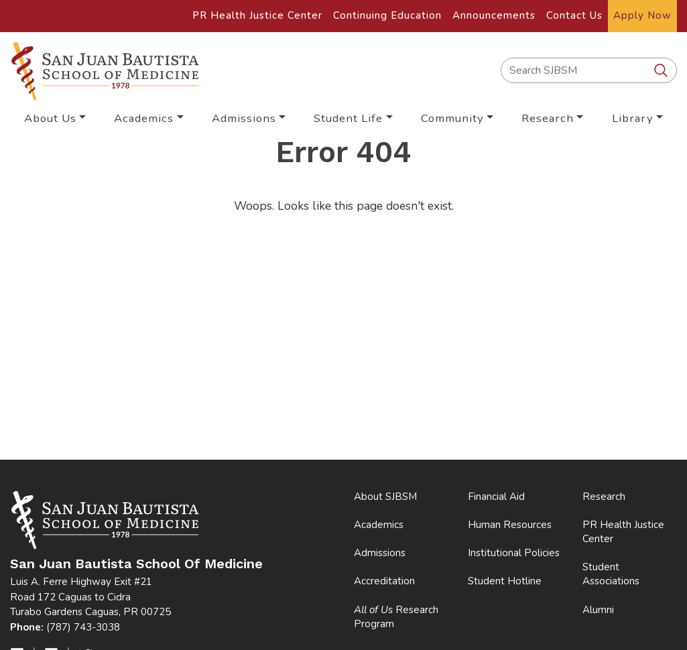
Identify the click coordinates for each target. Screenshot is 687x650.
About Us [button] (50, 118)
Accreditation (384, 581)
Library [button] (632, 118)
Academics (378, 524)
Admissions (379, 553)
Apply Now (642, 15)
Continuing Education (387, 15)
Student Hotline (505, 581)
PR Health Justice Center (257, 15)
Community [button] (452, 118)
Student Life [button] (348, 118)
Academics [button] (144, 118)
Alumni (598, 609)
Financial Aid (496, 496)
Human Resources (510, 524)
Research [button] (547, 118)
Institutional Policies (514, 553)
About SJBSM (385, 496)
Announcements (494, 15)
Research (603, 496)
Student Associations (610, 574)
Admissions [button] (244, 118)
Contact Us (574, 15)
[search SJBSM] (662, 71)
